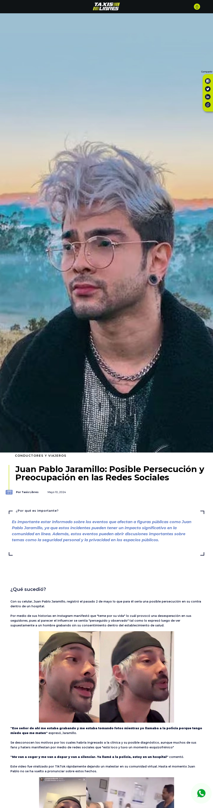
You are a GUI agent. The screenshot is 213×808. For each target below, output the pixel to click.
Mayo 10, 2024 (57, 492)
